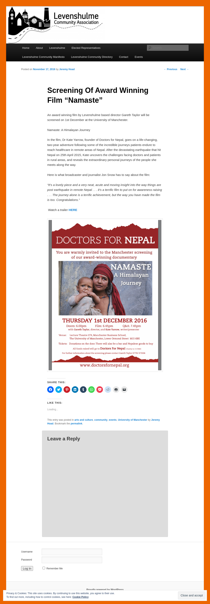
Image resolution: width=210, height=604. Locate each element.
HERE (73, 210)
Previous (170, 69)
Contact (123, 56)
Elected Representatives (86, 47)
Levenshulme (57, 47)
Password (26, 559)
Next (184, 69)
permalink (76, 423)
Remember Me (54, 568)
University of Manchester (132, 419)
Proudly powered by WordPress (104, 589)
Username (26, 551)
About (39, 47)
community (100, 419)
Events (139, 56)
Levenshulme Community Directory (92, 56)
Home (25, 47)
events (113, 419)
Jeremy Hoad (67, 69)
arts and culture (83, 419)
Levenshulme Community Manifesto (43, 56)
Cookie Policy (80, 597)
